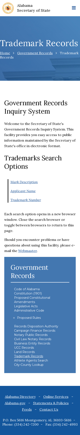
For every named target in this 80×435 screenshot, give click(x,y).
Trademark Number (25, 200)
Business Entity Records (32, 343)
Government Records (35, 53)
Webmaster (27, 251)
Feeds (27, 409)
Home (5, 53)
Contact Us (48, 409)
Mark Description (24, 182)
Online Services (55, 396)
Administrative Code (29, 310)
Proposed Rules (29, 318)
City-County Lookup (29, 365)
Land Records (24, 352)
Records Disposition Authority (36, 326)
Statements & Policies (51, 403)
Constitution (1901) (28, 293)
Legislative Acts (26, 306)
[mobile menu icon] (74, 8)
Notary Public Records (31, 335)
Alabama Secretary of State (33, 8)
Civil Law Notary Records (32, 339)
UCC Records (24, 348)
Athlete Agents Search (31, 360)
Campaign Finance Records (34, 330)
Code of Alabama (27, 289)
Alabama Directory (20, 396)
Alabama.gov (15, 403)
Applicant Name (23, 191)
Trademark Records (28, 356)
